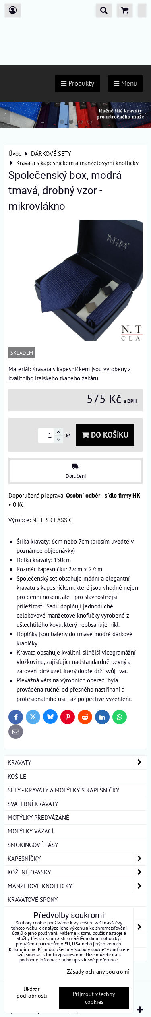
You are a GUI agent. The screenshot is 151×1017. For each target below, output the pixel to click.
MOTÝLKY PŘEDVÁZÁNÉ (38, 817)
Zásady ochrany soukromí (98, 971)
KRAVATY (77, 762)
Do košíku (105, 435)
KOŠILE (17, 776)
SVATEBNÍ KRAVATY (33, 804)
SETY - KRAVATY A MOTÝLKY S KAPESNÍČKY (63, 790)
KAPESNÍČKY (77, 858)
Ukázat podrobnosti (32, 992)
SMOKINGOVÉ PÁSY (33, 845)
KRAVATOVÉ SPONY (33, 899)
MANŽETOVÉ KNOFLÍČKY (77, 886)
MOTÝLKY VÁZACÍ (30, 831)
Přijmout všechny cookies (94, 997)
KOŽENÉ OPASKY (77, 872)
